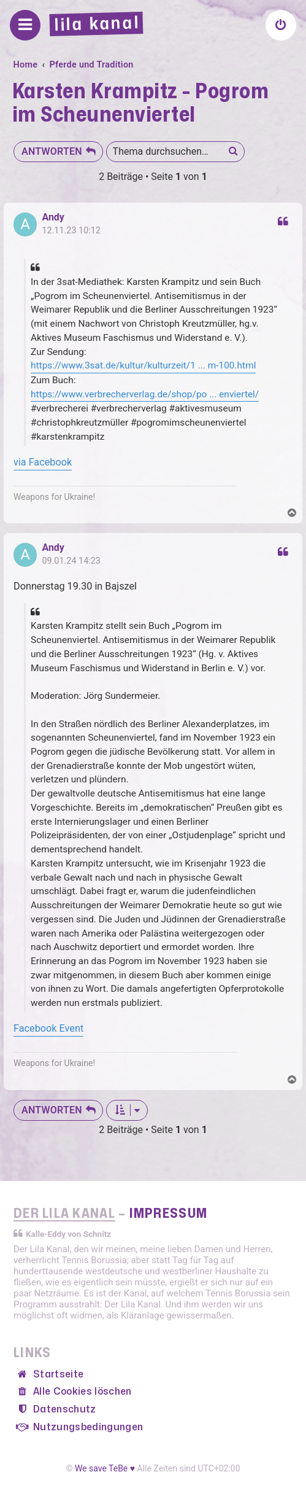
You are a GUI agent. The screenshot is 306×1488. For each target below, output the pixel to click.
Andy (53, 217)
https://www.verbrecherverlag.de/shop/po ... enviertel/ (145, 394)
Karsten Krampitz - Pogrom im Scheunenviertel (140, 103)
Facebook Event (48, 1028)
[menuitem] (281, 25)
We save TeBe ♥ (105, 1468)
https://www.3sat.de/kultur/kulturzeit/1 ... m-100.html (143, 365)
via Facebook (42, 462)
